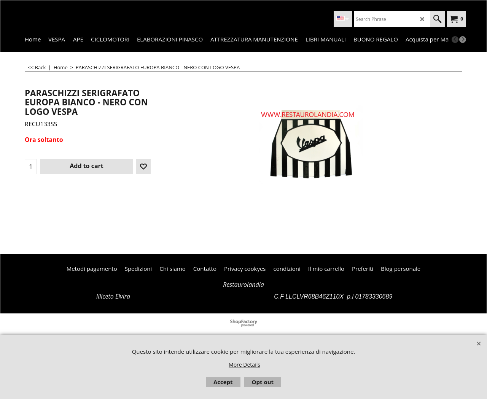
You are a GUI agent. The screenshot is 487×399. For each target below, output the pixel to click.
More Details (244, 364)
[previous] (455, 39)
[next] (462, 39)
